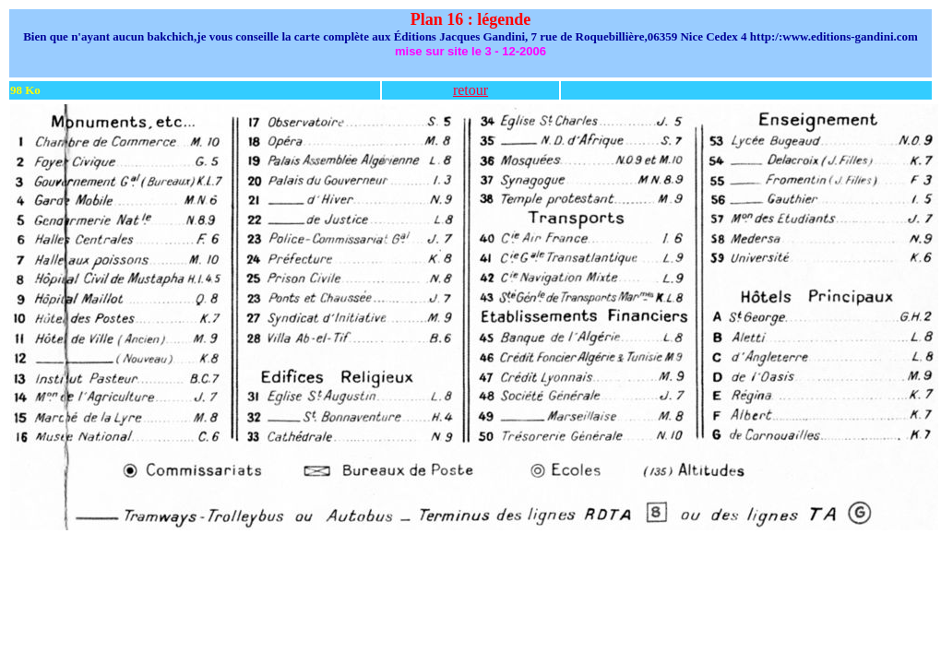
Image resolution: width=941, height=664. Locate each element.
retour (470, 90)
